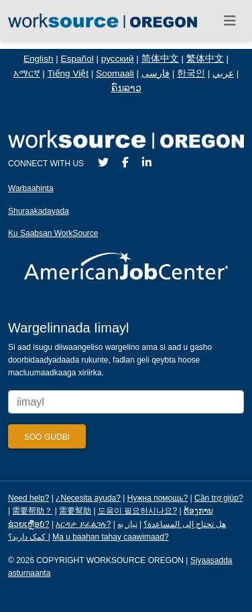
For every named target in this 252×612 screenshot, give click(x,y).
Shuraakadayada (38, 211)
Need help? (28, 498)
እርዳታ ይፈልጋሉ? (83, 524)
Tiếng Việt (68, 73)
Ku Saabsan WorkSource (53, 233)
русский (117, 59)
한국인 (191, 73)
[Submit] (47, 436)
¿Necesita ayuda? (88, 498)
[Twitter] (103, 162)
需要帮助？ (32, 510)
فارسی (155, 73)
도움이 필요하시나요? (137, 510)
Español (77, 59)
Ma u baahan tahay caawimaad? (110, 537)
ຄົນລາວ (126, 88)
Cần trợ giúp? (218, 498)
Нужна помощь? (157, 498)
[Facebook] (125, 162)
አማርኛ (26, 73)
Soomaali (115, 73)
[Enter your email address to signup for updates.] (126, 402)
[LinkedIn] (146, 162)
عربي (223, 73)
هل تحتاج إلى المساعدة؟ (184, 524)
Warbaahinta (31, 188)
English (38, 59)
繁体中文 (205, 59)
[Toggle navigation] (230, 20)
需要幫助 (75, 510)
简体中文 (160, 59)
